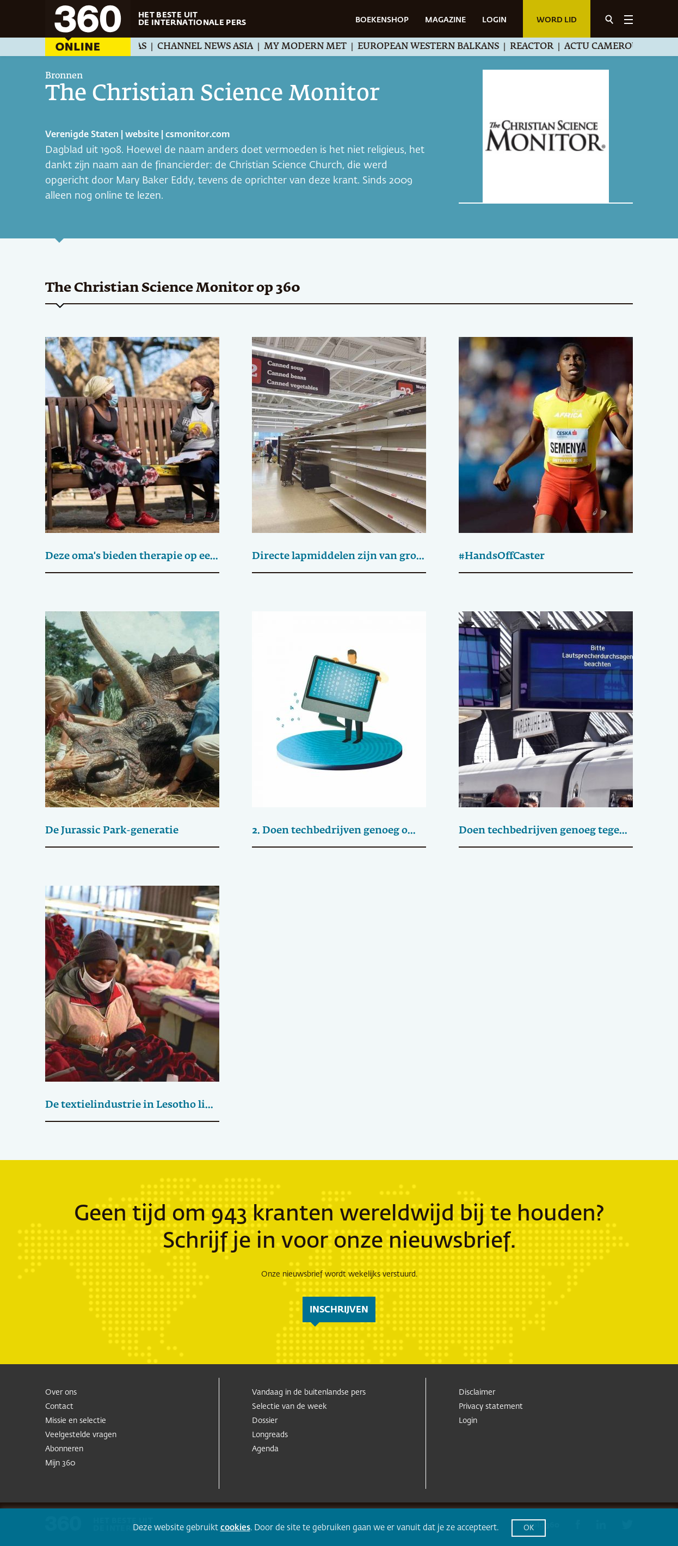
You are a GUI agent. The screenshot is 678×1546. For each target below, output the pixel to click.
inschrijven (339, 1310)
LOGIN (494, 20)
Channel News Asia (215, 46)
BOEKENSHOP (382, 20)
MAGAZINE (445, 20)
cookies (235, 1528)
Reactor (542, 46)
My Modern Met (315, 46)
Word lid (557, 20)
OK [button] (528, 1528)
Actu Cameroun (615, 46)
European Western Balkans (438, 46)
